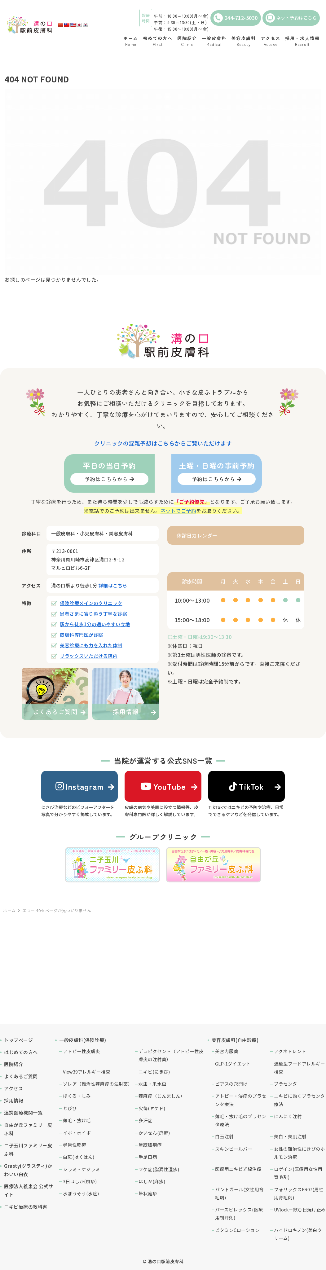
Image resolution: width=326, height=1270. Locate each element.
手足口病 (148, 1157)
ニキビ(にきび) (154, 1071)
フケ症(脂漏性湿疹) (159, 1169)
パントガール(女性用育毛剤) (239, 1193)
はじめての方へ (21, 1052)
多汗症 (145, 1120)
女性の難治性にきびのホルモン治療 (299, 1152)
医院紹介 (13, 1064)
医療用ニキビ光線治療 (238, 1169)
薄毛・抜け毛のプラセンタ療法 (240, 1120)
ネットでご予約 (178, 510)
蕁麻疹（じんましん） (162, 1095)
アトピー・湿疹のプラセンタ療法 (240, 1099)
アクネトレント (290, 1051)
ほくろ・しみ (77, 1095)
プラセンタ (285, 1083)
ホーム (9, 910)
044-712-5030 (236, 18)
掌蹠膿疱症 (150, 1144)
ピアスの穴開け (231, 1083)
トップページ (18, 1040)
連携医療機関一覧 (23, 1112)
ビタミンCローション (237, 1230)
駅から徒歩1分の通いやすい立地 (95, 624)
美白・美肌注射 (290, 1136)
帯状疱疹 (148, 1193)
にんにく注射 (288, 1116)
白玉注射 (224, 1136)
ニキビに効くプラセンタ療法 (299, 1099)
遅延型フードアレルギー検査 (299, 1067)
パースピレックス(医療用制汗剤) (239, 1213)
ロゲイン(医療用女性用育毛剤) (298, 1173)
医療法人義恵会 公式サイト (28, 1190)
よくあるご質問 (21, 1076)
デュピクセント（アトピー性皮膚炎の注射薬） (171, 1055)
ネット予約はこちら (291, 18)
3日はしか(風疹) (80, 1181)
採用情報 (13, 1100)
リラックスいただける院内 (88, 656)
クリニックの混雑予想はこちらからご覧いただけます (163, 443)
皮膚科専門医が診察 (81, 634)
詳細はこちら (113, 585)
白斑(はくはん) (78, 1157)
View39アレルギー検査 (86, 1071)
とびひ (70, 1108)
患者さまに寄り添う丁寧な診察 (93, 613)
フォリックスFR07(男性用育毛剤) (299, 1193)
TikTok (246, 786)
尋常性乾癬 (74, 1144)
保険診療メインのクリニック (91, 603)
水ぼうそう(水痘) (81, 1193)
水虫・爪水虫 (152, 1083)
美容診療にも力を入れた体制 (91, 645)
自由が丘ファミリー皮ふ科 (28, 1129)
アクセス (13, 1088)
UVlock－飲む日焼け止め (300, 1209)
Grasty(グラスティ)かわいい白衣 (28, 1169)
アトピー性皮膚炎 (81, 1051)
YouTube (163, 786)
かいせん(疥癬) (154, 1132)
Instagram (79, 786)
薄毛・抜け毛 (77, 1120)
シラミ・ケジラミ (81, 1169)
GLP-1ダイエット (233, 1063)
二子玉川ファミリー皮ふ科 (28, 1149)
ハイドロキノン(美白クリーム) (298, 1234)
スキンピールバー (233, 1148)
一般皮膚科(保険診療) (82, 1040)
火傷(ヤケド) (152, 1108)
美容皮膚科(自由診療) (235, 1040)
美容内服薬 (226, 1051)
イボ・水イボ (77, 1132)
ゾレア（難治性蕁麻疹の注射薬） (97, 1083)
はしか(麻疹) (152, 1181)
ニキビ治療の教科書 (25, 1206)
